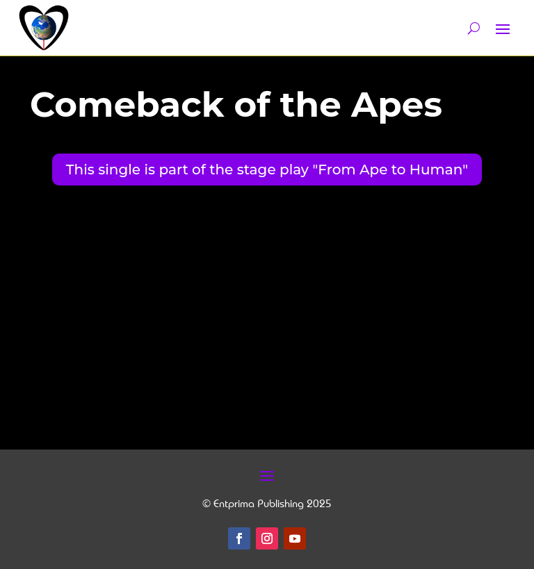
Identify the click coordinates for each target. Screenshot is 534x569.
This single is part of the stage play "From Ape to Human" (267, 169)
